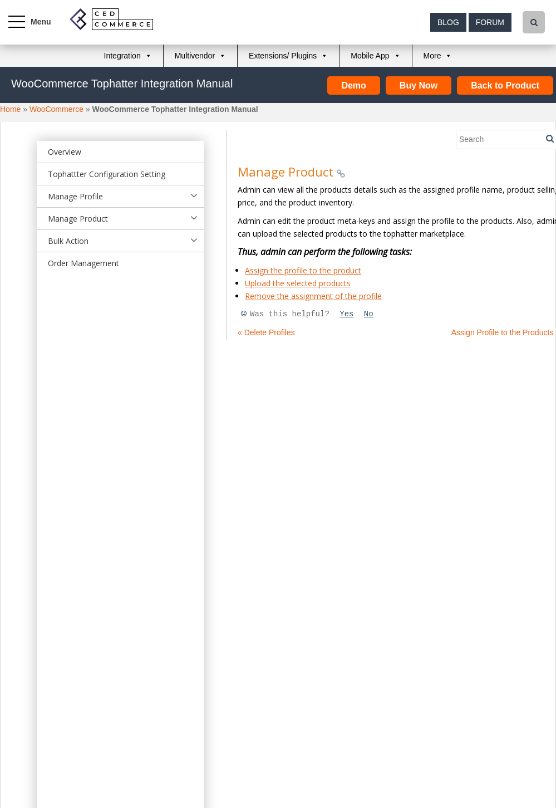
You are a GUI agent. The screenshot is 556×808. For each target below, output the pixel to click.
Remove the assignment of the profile (313, 296)
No (368, 314)
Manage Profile (75, 196)
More (432, 55)
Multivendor (195, 55)
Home (10, 109)
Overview (64, 151)
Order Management (83, 263)
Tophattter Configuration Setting (106, 174)
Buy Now (418, 85)
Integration (122, 55)
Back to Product (505, 85)
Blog (448, 22)
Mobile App (370, 55)
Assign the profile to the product (303, 270)
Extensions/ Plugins (283, 55)
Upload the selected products (298, 283)
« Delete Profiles (266, 332)
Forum (490, 22)
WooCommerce (56, 109)
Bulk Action (68, 241)
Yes (346, 314)
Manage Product (78, 218)
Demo (353, 85)
